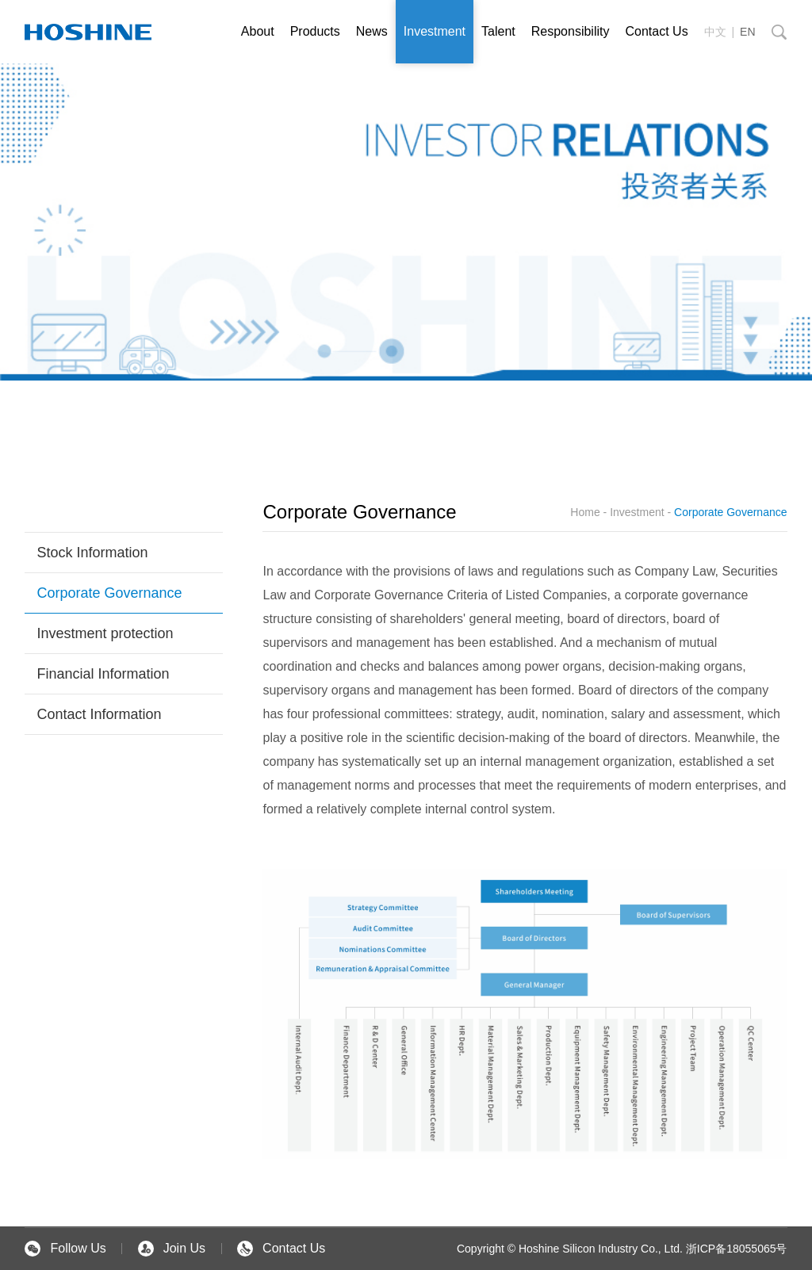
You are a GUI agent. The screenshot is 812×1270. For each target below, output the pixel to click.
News (372, 31)
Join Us (171, 1249)
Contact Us (656, 31)
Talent (498, 31)
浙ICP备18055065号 (736, 1248)
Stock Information (91, 552)
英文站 (88, 32)
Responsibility (570, 31)
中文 (715, 31)
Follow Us (65, 1249)
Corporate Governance (109, 593)
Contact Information (98, 714)
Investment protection (104, 633)
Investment (434, 31)
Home (584, 512)
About (257, 31)
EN (747, 31)
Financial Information (102, 674)
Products (315, 31)
